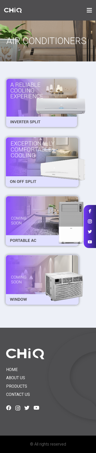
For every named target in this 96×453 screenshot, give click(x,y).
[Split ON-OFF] (45, 162)
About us (15, 377)
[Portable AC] (45, 220)
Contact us (18, 394)
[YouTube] (36, 407)
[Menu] (89, 10)
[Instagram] (17, 408)
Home (12, 369)
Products (16, 386)
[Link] (13, 10)
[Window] (45, 279)
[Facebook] (8, 407)
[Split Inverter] (45, 102)
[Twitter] (26, 407)
